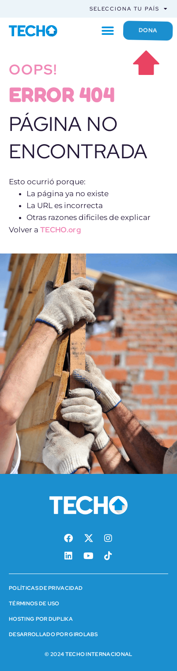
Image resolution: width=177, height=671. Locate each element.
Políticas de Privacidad (46, 588)
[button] (107, 31)
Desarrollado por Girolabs (53, 634)
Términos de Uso (34, 603)
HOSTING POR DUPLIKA (41, 619)
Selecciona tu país (129, 9)
